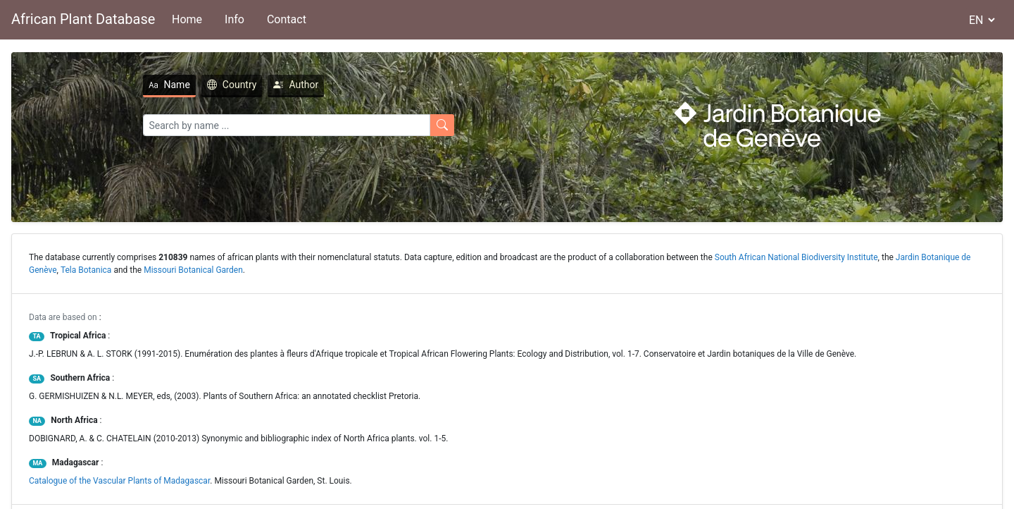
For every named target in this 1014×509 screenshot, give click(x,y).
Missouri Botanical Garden (193, 270)
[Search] (286, 125)
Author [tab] (295, 84)
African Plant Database (83, 19)
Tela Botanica (86, 270)
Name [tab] (169, 84)
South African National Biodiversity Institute (796, 257)
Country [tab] (232, 84)
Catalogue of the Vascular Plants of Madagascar (119, 481)
